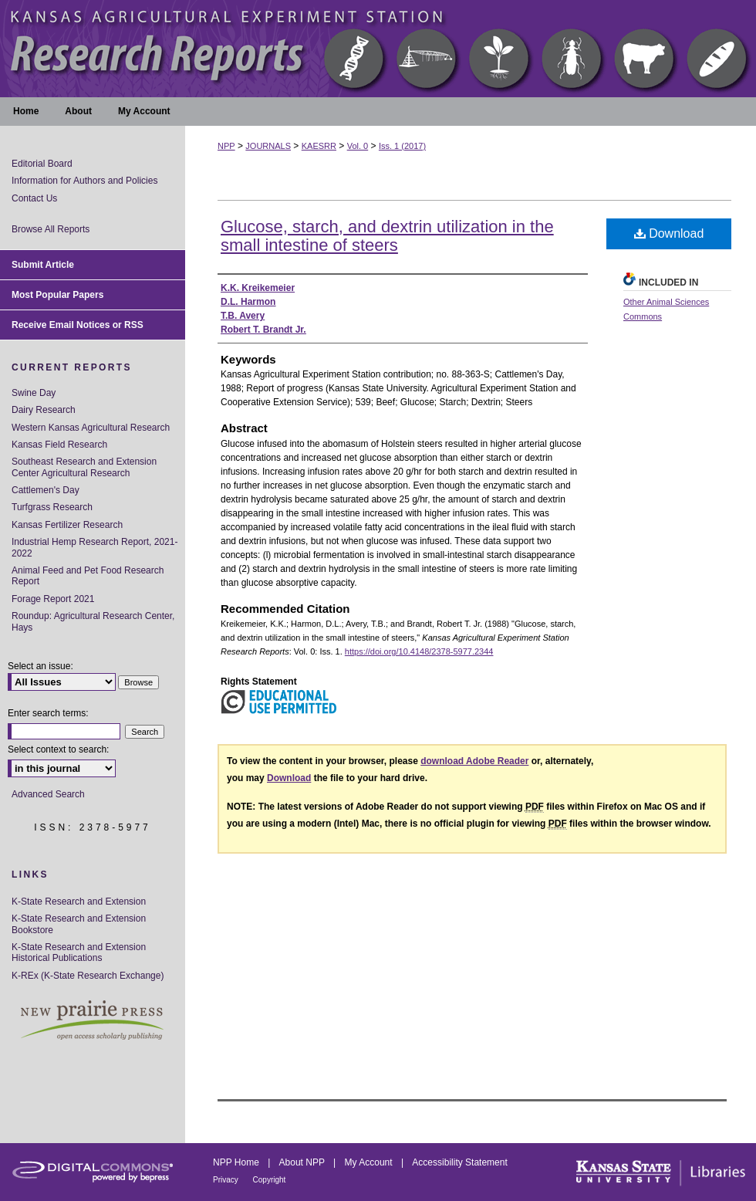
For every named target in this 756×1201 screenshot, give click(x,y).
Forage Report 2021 (53, 599)
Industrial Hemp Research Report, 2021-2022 (94, 547)
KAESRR (319, 146)
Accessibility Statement (459, 1162)
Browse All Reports (50, 229)
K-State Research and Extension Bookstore (79, 924)
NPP (226, 146)
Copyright (269, 1180)
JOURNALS (268, 146)
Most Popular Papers (57, 294)
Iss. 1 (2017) (402, 146)
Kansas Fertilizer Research (67, 524)
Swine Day (34, 392)
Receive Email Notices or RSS (77, 325)
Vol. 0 (358, 146)
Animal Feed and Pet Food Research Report (88, 576)
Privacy (227, 1180)
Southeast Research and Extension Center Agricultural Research (84, 467)
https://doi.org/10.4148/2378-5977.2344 (419, 651)
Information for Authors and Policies (84, 180)
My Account (370, 1162)
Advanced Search (48, 794)
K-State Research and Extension (79, 901)
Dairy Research (44, 409)
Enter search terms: (48, 713)
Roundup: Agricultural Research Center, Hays (93, 621)
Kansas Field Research (59, 444)
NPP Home (237, 1162)
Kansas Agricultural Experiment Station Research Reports (378, 48)
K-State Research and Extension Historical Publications (79, 952)
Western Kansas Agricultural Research (91, 427)
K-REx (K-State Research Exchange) (88, 975)
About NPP (303, 1162)
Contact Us (34, 198)
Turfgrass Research (52, 507)
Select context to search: (58, 749)
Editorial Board (42, 163)
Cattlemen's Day (45, 490)
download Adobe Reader (474, 761)
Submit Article (43, 264)
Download (669, 233)
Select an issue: (40, 666)
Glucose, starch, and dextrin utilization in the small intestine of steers (387, 236)
